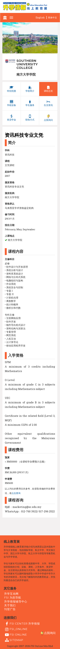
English (40, 17)
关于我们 (10, 605)
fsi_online (16, 629)
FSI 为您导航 (12, 597)
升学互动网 (11, 593)
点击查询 (16, 493)
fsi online (15, 634)
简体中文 (52, 17)
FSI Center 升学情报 (22, 623)
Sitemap (13, 640)
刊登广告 (10, 609)
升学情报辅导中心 (15, 601)
